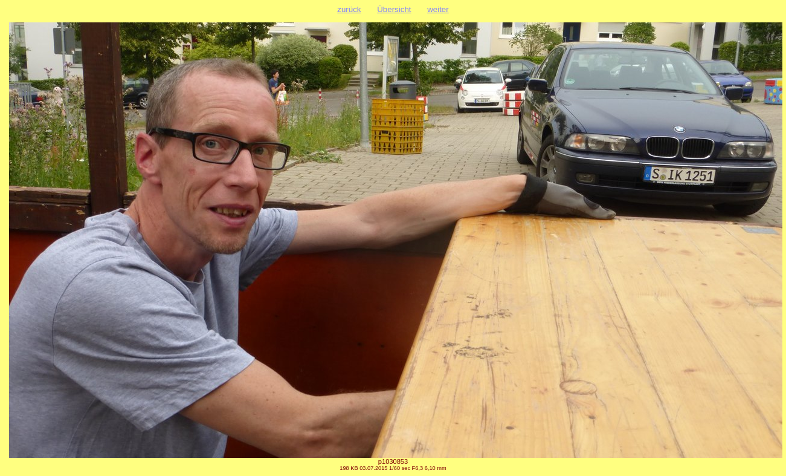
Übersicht (394, 9)
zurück (349, 9)
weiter (438, 9)
